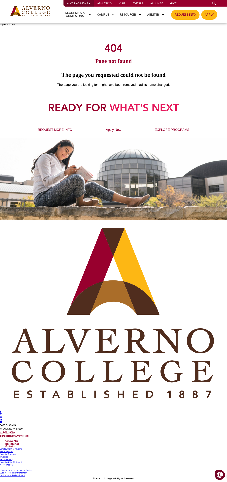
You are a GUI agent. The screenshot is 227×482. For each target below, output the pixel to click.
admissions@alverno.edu (14, 435)
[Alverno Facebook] (0, 411)
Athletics (104, 3)
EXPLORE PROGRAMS (172, 130)
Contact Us (10, 446)
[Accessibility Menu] (220, 475)
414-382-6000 (7, 432)
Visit (122, 3)
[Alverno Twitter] (1, 417)
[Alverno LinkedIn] (1, 419)
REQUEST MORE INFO (55, 130)
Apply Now (113, 130)
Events (137, 3)
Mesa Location (12, 443)
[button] (214, 3)
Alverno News (78, 3)
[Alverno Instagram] (1, 414)
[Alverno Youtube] (1, 422)
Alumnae (156, 3)
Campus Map (11, 440)
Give (173, 3)
